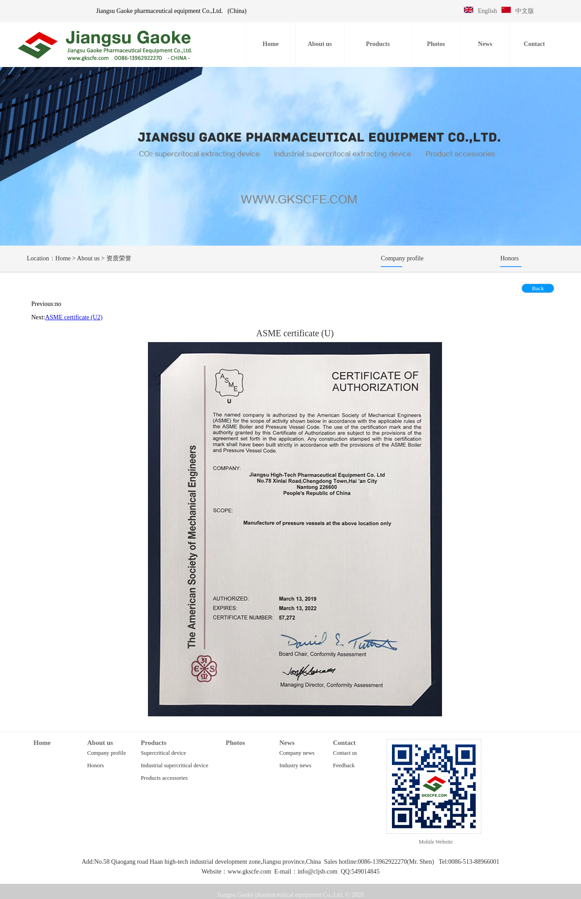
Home (63, 258)
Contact (344, 742)
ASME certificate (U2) (73, 317)
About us (88, 258)
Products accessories (164, 778)
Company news (297, 753)
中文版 (524, 11)
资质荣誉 (118, 258)
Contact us (345, 753)
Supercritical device (163, 753)
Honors (95, 765)
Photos (235, 742)
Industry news (295, 765)
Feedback (344, 765)
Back (538, 288)
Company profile (106, 753)
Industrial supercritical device (174, 765)
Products (153, 742)
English (487, 11)
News (287, 742)
